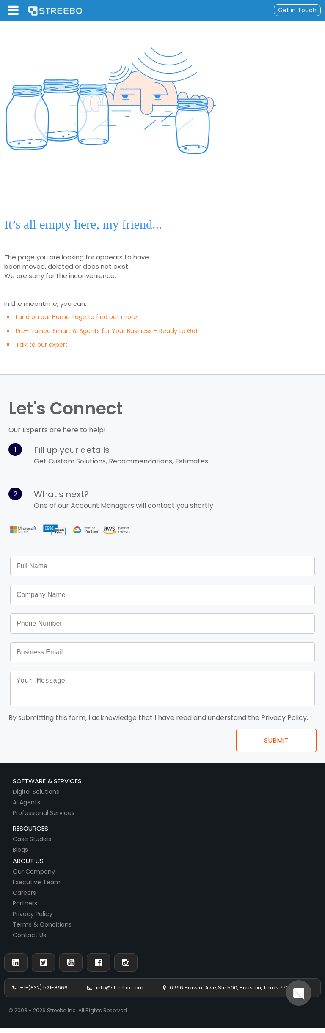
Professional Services (43, 818)
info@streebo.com (115, 992)
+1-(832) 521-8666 (40, 992)
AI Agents (26, 807)
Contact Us (29, 940)
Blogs (20, 854)
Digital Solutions (36, 797)
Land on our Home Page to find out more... (78, 317)
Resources (30, 833)
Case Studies (32, 844)
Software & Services (47, 786)
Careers (24, 898)
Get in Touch (297, 10)
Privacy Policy (32, 919)
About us (28, 865)
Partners (25, 908)
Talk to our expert (42, 345)
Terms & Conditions (42, 929)
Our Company (34, 876)
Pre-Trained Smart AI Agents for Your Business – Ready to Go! (106, 331)
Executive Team (37, 887)
